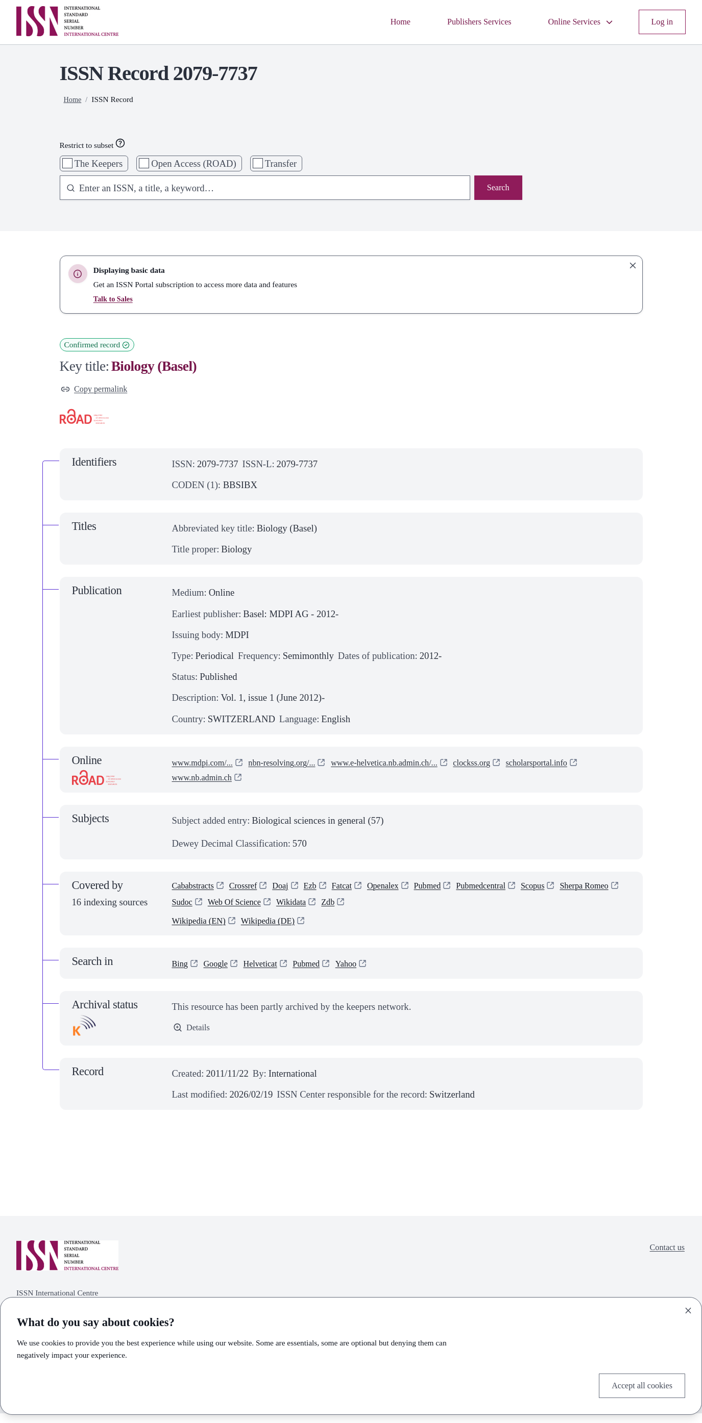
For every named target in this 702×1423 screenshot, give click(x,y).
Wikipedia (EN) (202, 929)
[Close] (688, 1308)
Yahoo (363, 973)
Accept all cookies (637, 1384)
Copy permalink (98, 390)
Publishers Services (463, 22)
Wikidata (376, 908)
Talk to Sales (114, 298)
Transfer (281, 163)
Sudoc (255, 908)
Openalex (403, 889)
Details (193, 1038)
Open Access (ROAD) (193, 163)
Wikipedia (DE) (278, 929)
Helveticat (269, 973)
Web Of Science (313, 908)
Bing (181, 973)
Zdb (416, 908)
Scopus (570, 889)
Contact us (664, 1258)
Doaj (292, 889)
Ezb (324, 889)
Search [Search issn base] (496, 189)
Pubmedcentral (512, 889)
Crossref (252, 889)
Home (377, 22)
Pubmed (452, 889)
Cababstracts (196, 889)
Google (220, 973)
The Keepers (99, 163)
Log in (660, 22)
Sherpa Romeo (200, 908)
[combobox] (260, 189)
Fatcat (358, 889)
